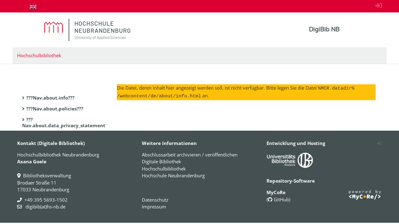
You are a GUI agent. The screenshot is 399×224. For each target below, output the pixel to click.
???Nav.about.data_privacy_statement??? (67, 122)
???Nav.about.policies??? (54, 108)
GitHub (278, 199)
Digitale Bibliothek (161, 161)
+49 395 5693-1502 (46, 200)
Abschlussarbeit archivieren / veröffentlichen (190, 155)
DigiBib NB (324, 29)
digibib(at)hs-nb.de (44, 206)
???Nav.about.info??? (50, 98)
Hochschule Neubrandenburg (173, 175)
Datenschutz (155, 200)
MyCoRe (276, 192)
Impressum (154, 206)
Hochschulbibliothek (39, 55)
